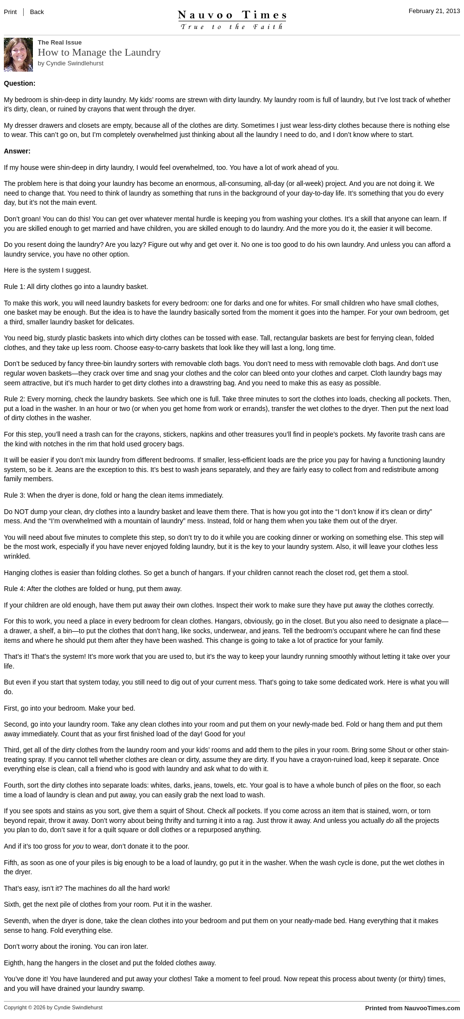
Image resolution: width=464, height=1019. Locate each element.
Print (10, 11)
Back (37, 11)
